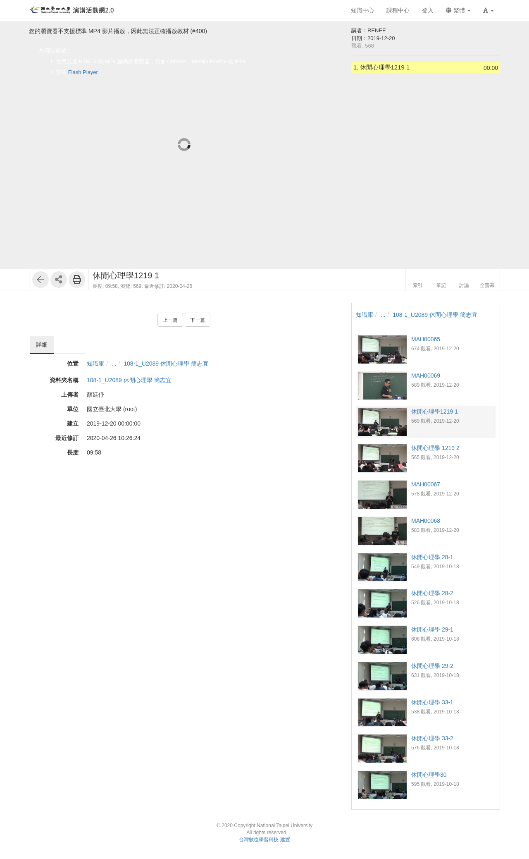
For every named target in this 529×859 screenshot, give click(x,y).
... (114, 363)
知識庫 (95, 363)
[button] (488, 10)
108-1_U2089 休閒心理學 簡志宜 (166, 363)
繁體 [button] (458, 10)
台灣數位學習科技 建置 (264, 839)
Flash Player (83, 72)
